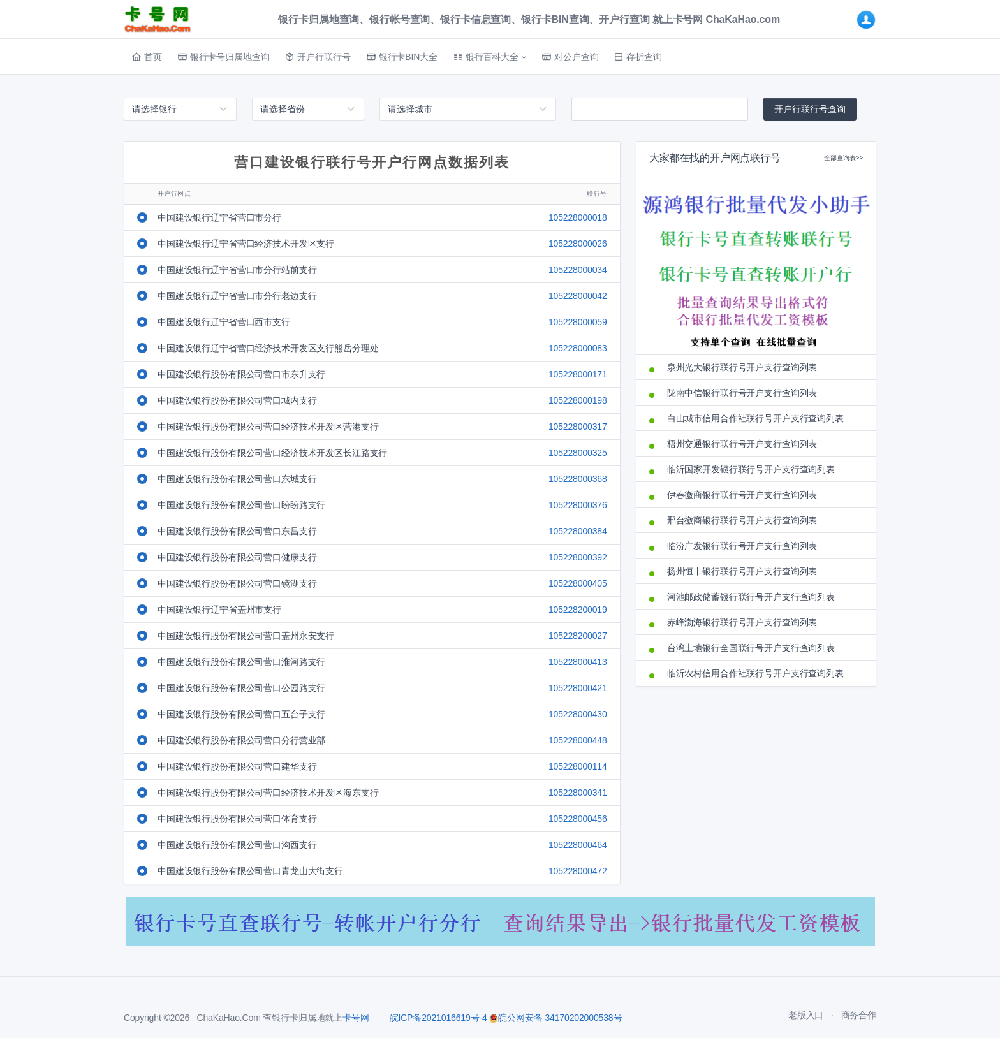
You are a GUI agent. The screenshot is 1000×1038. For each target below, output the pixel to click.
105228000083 (577, 348)
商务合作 (858, 1015)
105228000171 (577, 374)
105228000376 (577, 505)
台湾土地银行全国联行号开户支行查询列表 (751, 648)
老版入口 (805, 1015)
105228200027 (577, 636)
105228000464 (577, 845)
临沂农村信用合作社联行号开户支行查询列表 (755, 673)
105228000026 (577, 243)
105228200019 (577, 609)
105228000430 (577, 714)
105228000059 (577, 322)
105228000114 (577, 766)
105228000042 (577, 296)
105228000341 (577, 792)
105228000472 (577, 871)
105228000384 (577, 531)
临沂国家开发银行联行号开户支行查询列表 (751, 469)
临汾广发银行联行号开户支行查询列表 (742, 546)
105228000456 (577, 819)
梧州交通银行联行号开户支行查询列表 (742, 444)
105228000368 (577, 479)
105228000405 (577, 583)
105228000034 (577, 270)
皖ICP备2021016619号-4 (438, 1017)
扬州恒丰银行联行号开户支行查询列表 (742, 571)
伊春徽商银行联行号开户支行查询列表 (742, 495)
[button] (489, 57)
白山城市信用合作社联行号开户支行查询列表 (755, 418)
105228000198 (577, 400)
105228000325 (577, 453)
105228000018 (577, 217)
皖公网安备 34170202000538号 (555, 1017)
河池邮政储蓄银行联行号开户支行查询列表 (751, 597)
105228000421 (577, 688)
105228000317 (577, 426)
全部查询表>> (843, 157)
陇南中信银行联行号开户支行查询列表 (742, 393)
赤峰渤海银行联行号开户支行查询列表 (742, 622)
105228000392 (577, 557)
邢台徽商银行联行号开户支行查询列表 (742, 520)
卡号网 (355, 1017)
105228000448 (577, 740)
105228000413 (577, 662)
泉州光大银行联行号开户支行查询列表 (742, 367)
